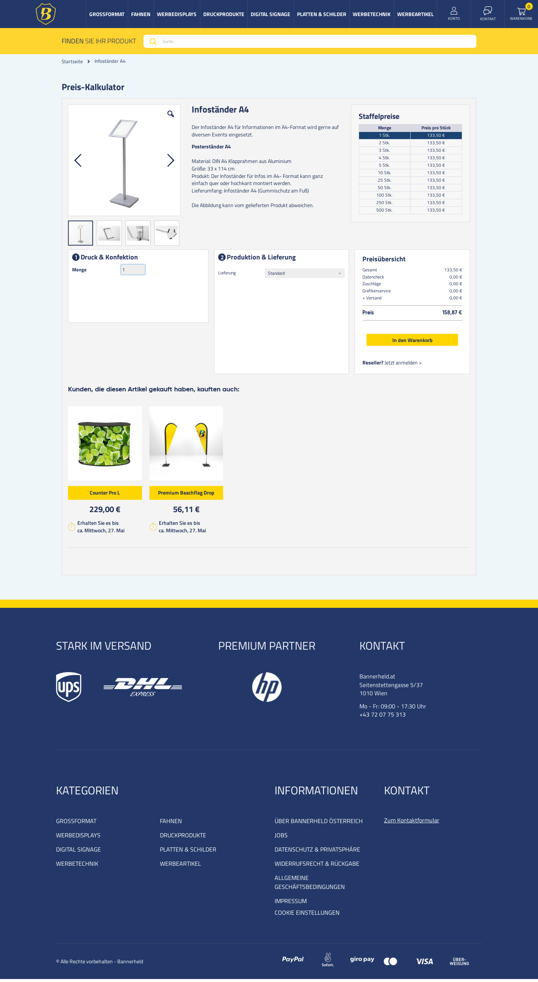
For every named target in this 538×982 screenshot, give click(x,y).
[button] (171, 121)
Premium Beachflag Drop (188, 494)
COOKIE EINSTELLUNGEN (307, 915)
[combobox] (309, 41)
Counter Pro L (106, 494)
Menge (81, 271)
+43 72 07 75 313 (382, 717)
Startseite (72, 61)
